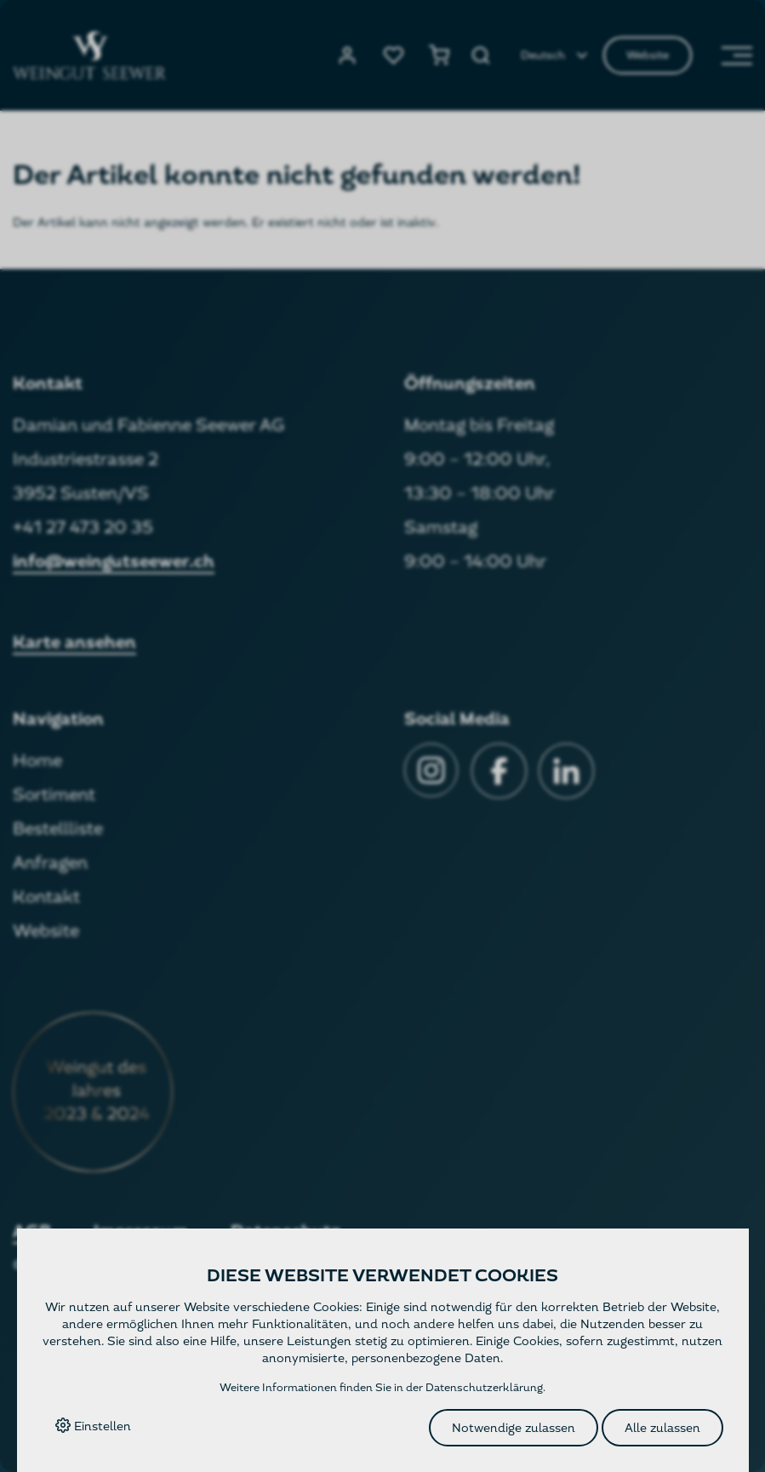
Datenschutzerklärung (484, 1388)
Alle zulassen (662, 1427)
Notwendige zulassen (513, 1427)
